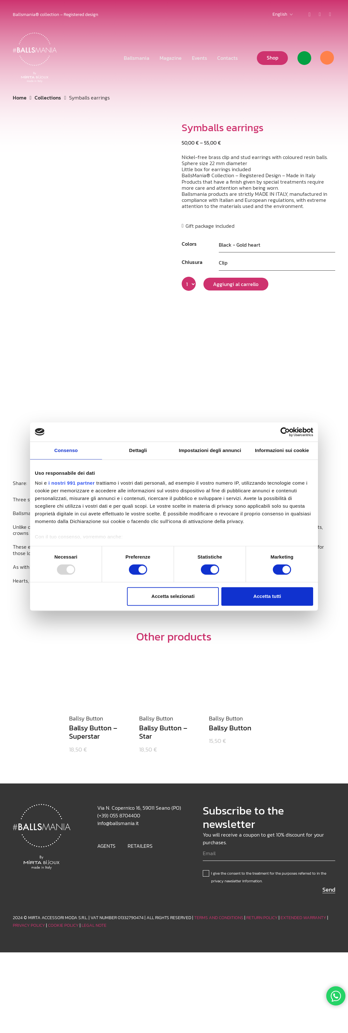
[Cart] (326, 58)
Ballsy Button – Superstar (93, 732)
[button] (282, 14)
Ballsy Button (230, 728)
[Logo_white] (35, 58)
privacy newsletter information (236, 881)
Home (20, 97)
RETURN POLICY (262, 917)
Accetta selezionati (172, 596)
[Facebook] (330, 14)
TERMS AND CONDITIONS (218, 917)
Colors (189, 244)
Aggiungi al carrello (235, 284)
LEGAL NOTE (94, 925)
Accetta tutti (267, 596)
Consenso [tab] (66, 450)
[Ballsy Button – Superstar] (96, 657)
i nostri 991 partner (71, 483)
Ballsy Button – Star (163, 732)
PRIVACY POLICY (29, 925)
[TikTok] (320, 14)
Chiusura (192, 262)
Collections (48, 97)
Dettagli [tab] (138, 450)
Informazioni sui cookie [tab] (282, 450)
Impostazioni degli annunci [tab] (210, 450)
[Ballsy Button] (236, 657)
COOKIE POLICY (63, 925)
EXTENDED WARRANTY (303, 917)
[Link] (304, 58)
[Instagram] (309, 14)
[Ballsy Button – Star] (166, 657)
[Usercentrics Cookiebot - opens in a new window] (285, 432)
